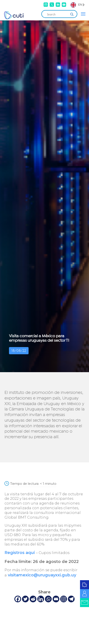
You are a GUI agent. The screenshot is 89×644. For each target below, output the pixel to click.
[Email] (56, 599)
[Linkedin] (40, 599)
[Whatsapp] (48, 599)
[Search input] (57, 14)
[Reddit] (33, 599)
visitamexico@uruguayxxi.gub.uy (42, 575)
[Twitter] (25, 599)
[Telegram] (71, 599)
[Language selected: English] (77, 4)
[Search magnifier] (72, 14)
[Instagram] (63, 599)
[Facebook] (17, 599)
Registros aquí (19, 552)
